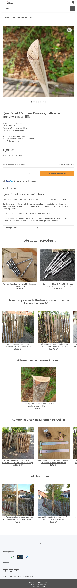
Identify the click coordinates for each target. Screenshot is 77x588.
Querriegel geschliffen (19, 128)
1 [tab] (31, 102)
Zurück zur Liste (10, 17)
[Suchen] (36, 8)
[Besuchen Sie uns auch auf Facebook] (5, 571)
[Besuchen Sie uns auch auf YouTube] (11, 571)
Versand (21, 155)
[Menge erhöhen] (34, 173)
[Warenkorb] (72, 2)
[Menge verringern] (5, 173)
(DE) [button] (28, 165)
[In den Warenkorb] (5, 24)
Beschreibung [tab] (9, 188)
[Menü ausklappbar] (3, 1)
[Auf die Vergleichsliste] (69, 30)
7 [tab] (45, 102)
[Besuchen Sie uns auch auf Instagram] (16, 571)
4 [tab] (38, 102)
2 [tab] (34, 102)
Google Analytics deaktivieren (38, 582)
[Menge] (17, 173)
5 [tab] (40, 102)
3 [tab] (36, 102)
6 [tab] (43, 102)
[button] (20, 544)
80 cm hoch (53, 221)
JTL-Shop (42, 586)
